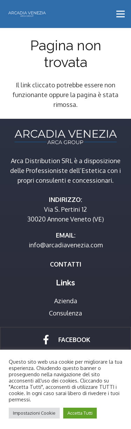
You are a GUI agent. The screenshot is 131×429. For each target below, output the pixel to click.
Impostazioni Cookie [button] (34, 413)
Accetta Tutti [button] (80, 413)
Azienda (65, 301)
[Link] (27, 13)
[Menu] (120, 14)
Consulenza (65, 313)
